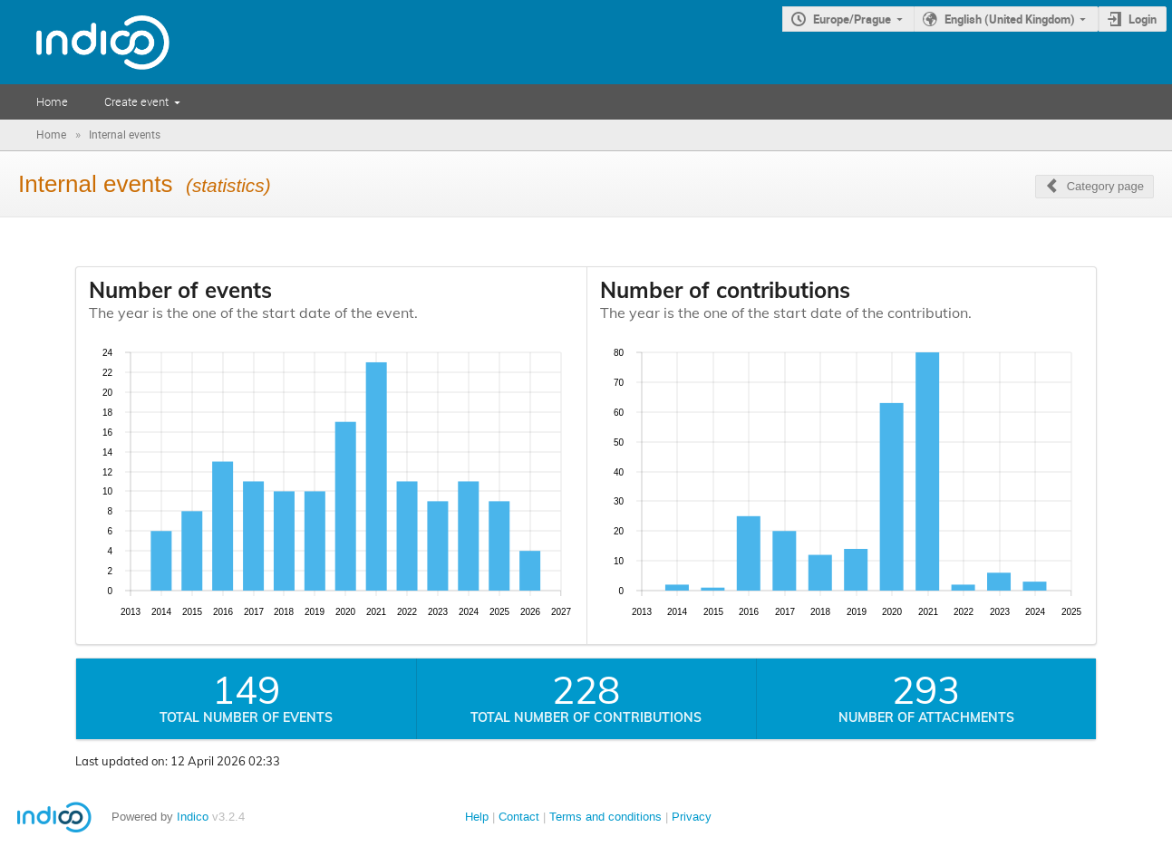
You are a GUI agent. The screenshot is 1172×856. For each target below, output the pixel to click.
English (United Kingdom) (1009, 19)
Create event (136, 101)
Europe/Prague (852, 19)
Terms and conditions (605, 816)
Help (477, 816)
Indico (192, 816)
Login (1142, 19)
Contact (519, 816)
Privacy (692, 816)
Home (52, 101)
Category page (1105, 186)
